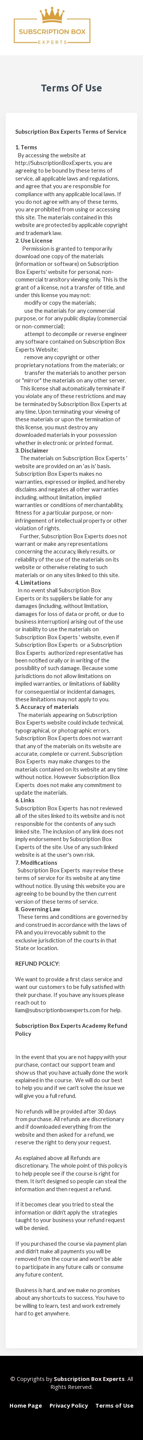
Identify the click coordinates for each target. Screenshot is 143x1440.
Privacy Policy (69, 1405)
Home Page (26, 1405)
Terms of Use (114, 1405)
